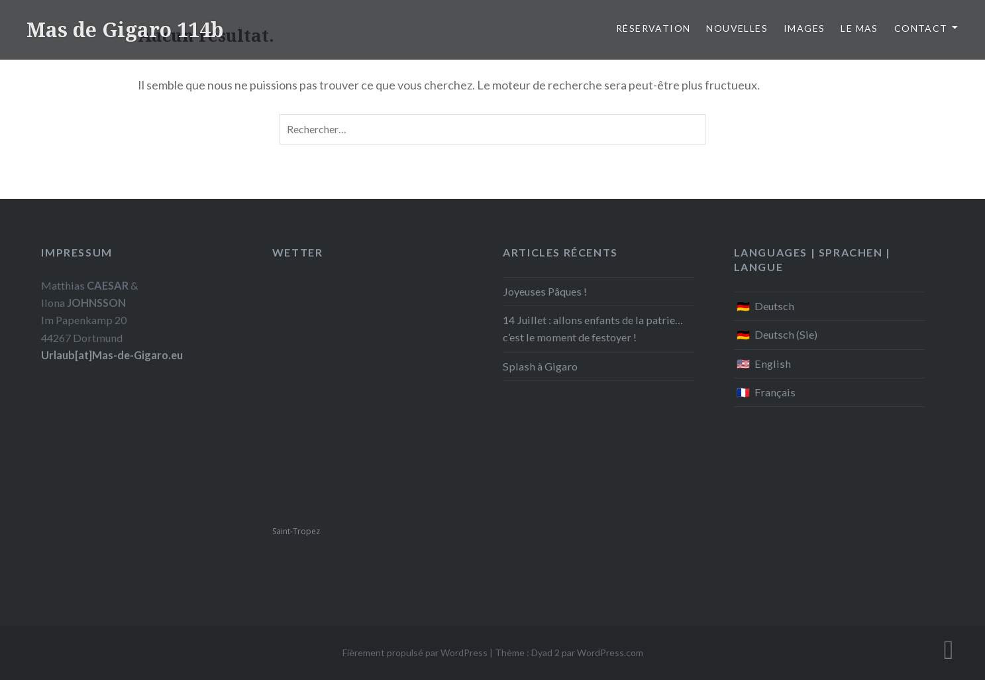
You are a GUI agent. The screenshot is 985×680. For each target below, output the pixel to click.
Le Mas (859, 28)
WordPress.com (610, 652)
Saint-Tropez (296, 531)
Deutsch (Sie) (785, 334)
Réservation (653, 28)
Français (775, 392)
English (772, 363)
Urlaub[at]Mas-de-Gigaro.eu (112, 355)
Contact (921, 28)
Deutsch (774, 306)
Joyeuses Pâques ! (545, 291)
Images (804, 28)
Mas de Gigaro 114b (124, 29)
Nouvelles (737, 28)
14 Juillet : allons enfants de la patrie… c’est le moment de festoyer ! (593, 328)
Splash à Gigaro (540, 366)
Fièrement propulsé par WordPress (415, 652)
